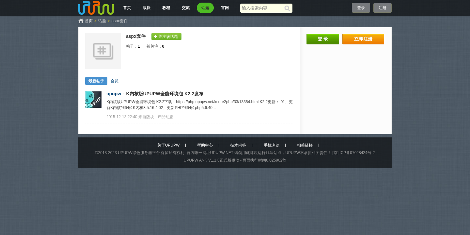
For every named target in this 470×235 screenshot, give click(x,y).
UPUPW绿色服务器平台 (139, 152)
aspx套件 (120, 21)
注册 (382, 8)
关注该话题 (168, 36)
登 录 (323, 38)
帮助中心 (205, 145)
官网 (225, 8)
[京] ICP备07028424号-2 (353, 152)
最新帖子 (96, 81)
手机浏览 (271, 145)
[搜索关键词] (262, 8)
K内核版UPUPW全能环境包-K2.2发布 (164, 93)
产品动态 (165, 117)
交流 (186, 8)
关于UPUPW (168, 145)
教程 (166, 8)
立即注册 (363, 38)
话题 (205, 8)
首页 (127, 8)
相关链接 (305, 145)
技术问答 (238, 145)
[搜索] (288, 8)
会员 (114, 81)
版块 (146, 8)
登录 (361, 8)
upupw (113, 93)
